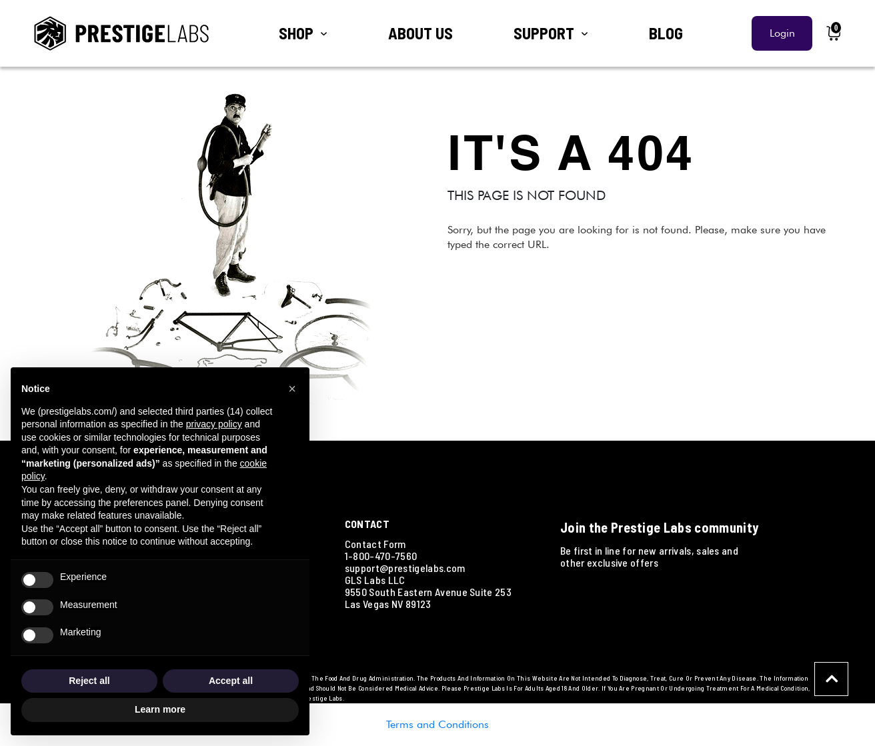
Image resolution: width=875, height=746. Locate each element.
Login (782, 33)
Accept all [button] (231, 680)
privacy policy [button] (214, 424)
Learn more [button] (160, 709)
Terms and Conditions (437, 724)
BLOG (666, 33)
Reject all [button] (89, 680)
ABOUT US (420, 33)
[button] (292, 388)
